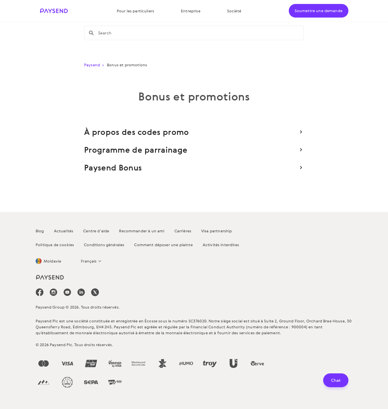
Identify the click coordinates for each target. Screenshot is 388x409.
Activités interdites (221, 244)
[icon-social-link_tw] (95, 292)
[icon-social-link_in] (53, 292)
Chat (335, 380)
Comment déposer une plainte (163, 244)
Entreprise (190, 11)
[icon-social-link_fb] (40, 292)
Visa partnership (216, 231)
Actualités (63, 231)
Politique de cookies (55, 244)
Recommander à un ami (141, 231)
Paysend (95, 65)
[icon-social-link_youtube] (67, 292)
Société (234, 11)
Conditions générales (104, 244)
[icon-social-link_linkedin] (81, 292)
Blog (40, 231)
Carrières (182, 231)
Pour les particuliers (135, 11)
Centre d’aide (96, 231)
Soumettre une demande (318, 10)
